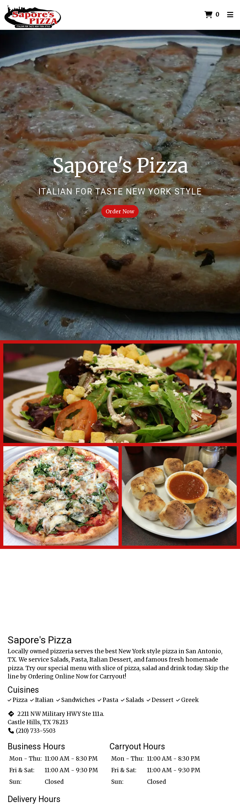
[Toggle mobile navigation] (230, 15)
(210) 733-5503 (32, 730)
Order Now (120, 211)
